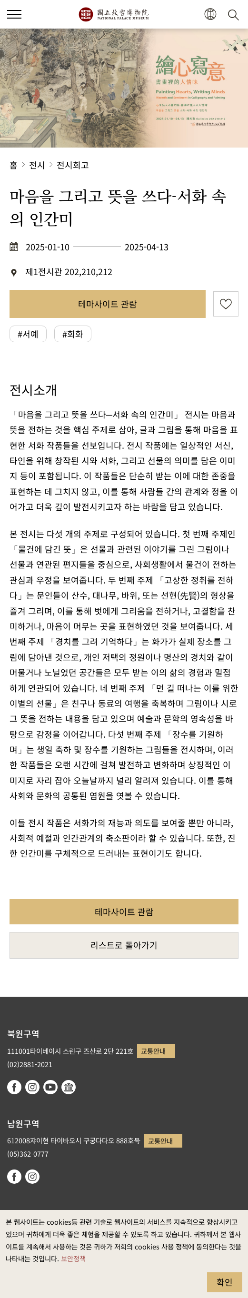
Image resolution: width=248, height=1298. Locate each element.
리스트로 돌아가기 (124, 945)
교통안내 (153, 1051)
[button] (210, 14)
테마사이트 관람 (107, 303)
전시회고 (73, 165)
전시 (37, 165)
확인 (225, 1282)
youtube (50, 1087)
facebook (14, 1087)
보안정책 (73, 1258)
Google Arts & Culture (68, 1087)
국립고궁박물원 (113, 14)
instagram (32, 1087)
